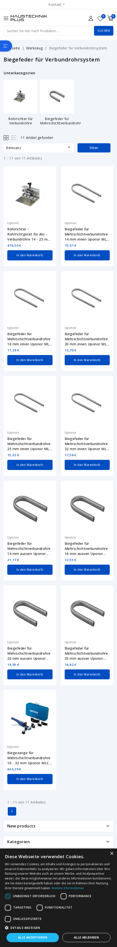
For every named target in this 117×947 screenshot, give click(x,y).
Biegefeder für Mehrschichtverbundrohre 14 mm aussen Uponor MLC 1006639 (29, 547)
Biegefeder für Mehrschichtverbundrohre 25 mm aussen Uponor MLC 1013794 (86, 651)
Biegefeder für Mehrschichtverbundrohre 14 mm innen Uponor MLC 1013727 (87, 234)
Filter (94, 147)
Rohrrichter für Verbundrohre (20, 120)
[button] (58, 928)
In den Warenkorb (29, 255)
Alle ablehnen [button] (86, 937)
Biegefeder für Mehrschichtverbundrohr (60, 120)
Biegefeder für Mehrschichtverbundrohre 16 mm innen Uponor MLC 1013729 (29, 338)
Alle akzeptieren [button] (32, 937)
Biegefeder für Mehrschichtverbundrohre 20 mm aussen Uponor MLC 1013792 (29, 651)
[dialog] (58, 898)
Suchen (104, 31)
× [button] (111, 854)
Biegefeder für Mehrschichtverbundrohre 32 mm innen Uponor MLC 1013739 (87, 442)
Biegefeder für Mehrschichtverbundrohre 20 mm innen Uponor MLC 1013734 (87, 338)
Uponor (13, 223)
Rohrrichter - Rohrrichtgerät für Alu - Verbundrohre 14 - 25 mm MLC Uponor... (29, 234)
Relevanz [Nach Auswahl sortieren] (38, 147)
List (14, 138)
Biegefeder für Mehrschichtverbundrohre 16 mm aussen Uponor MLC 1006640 (86, 547)
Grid (7, 138)
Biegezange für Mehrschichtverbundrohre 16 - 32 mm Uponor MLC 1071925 (29, 756)
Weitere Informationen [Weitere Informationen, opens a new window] (68, 888)
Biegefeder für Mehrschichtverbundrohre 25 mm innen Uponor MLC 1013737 (29, 442)
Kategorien (18, 839)
